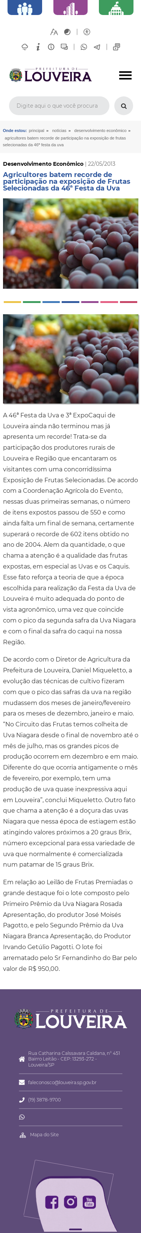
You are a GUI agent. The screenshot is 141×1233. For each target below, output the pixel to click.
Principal (36, 130)
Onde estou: (15, 130)
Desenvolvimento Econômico (100, 130)
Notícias (59, 130)
